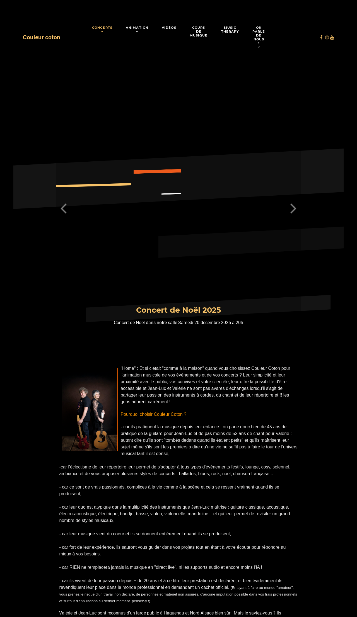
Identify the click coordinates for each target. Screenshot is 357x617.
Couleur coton (41, 37)
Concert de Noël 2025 (178, 310)
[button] (293, 208)
